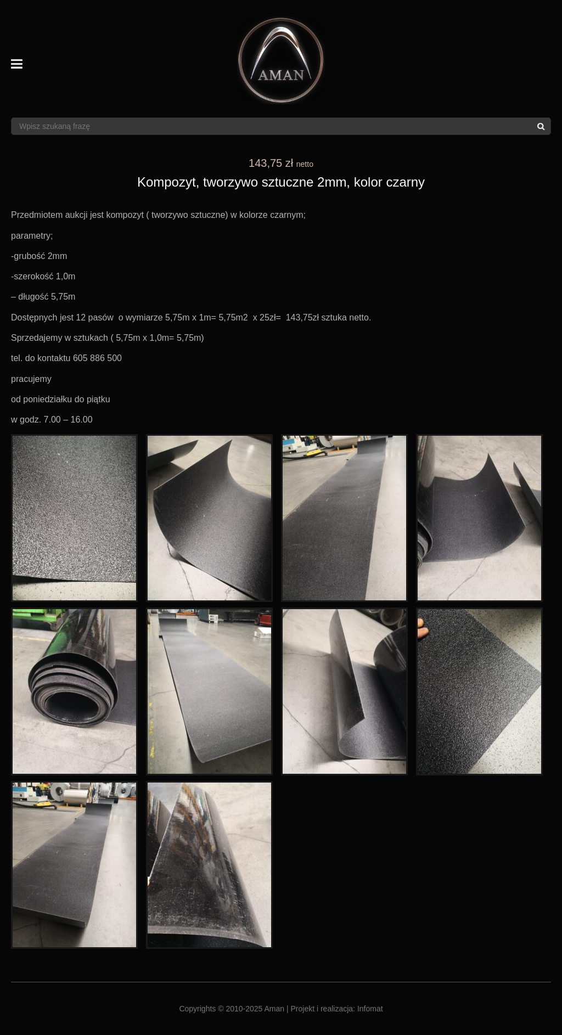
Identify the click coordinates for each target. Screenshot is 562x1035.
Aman (275, 1008)
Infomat (370, 1008)
